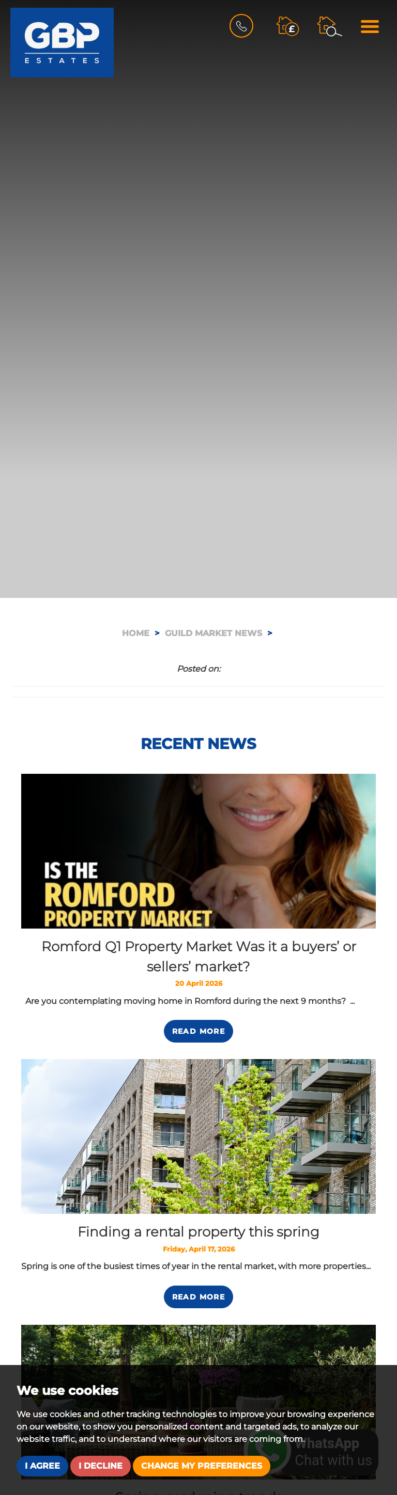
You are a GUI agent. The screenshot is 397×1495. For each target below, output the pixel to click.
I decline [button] (101, 1466)
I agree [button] (42, 1466)
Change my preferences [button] (201, 1466)
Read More (198, 1031)
